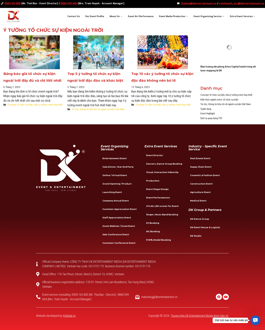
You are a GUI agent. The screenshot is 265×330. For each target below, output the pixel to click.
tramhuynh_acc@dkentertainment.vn (241, 3)
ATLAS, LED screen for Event (162, 206)
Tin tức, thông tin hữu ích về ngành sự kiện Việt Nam (98, 109)
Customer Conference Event (118, 243)
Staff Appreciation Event (116, 217)
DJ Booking (152, 223)
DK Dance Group (199, 219)
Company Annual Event (115, 200)
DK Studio (195, 236)
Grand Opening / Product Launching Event (116, 188)
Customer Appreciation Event (119, 209)
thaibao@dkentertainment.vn (198, 3)
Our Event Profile (94, 16)
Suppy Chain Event (200, 167)
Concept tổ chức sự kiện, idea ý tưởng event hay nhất (34, 104)
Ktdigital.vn (69, 315)
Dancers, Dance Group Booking (164, 164)
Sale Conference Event (115, 234)
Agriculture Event (200, 192)
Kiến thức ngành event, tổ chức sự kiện (219, 99)
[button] (255, 320)
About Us (117, 16)
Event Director (154, 155)
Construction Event (201, 184)
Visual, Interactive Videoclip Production (162, 176)
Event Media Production (175, 16)
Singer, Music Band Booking (162, 214)
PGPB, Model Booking (158, 240)
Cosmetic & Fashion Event (205, 175)
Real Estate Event (200, 158)
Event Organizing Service (210, 16)
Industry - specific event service (207, 147)
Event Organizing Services (114, 147)
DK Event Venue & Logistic (205, 227)
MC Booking (153, 231)
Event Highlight (207, 113)
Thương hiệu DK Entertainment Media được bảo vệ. (200, 315)
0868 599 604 (69, 3)
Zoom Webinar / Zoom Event (118, 226)
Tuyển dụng (205, 108)
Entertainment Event (114, 158)
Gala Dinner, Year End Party (118, 167)
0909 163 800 (12, 3)
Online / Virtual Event (114, 175)
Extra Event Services (244, 16)
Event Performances (158, 197)
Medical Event (198, 200)
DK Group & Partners (205, 210)
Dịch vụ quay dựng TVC (211, 118)
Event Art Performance (141, 16)
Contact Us (73, 16)
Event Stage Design (157, 189)
